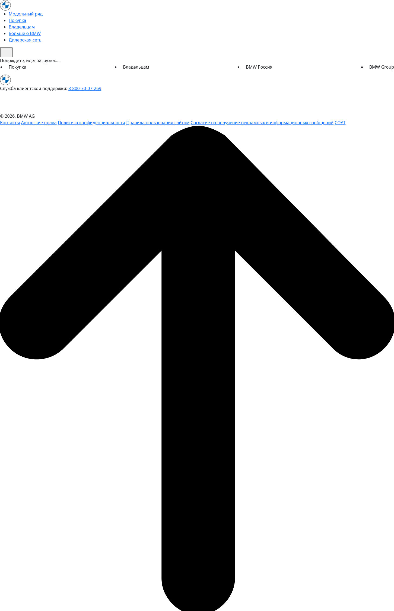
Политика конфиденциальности (91, 123)
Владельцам (22, 27)
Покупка (17, 20)
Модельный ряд (26, 14)
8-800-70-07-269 (84, 88)
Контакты (10, 123)
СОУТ (340, 123)
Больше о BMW (25, 33)
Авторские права (39, 123)
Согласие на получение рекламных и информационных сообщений (262, 123)
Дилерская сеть (25, 40)
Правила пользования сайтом (157, 123)
